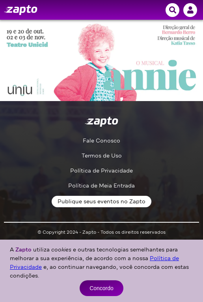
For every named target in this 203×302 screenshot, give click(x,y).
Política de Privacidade (101, 170)
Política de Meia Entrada (101, 185)
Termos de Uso (102, 155)
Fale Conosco (101, 140)
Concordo (101, 288)
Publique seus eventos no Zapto (101, 201)
